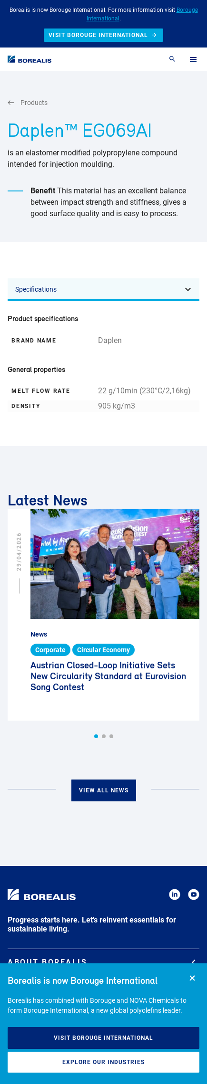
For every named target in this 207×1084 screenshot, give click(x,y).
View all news (103, 790)
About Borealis (102, 962)
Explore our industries (103, 1062)
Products (28, 103)
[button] (96, 736)
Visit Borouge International (103, 1038)
